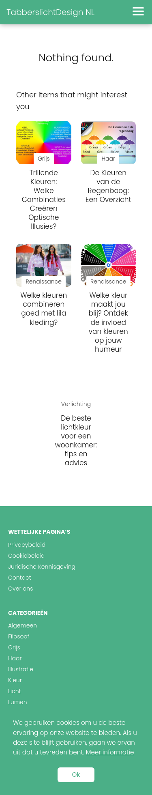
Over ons (20, 588)
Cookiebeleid (26, 556)
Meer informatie (110, 752)
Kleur (15, 680)
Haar (14, 658)
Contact (19, 578)
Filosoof (18, 636)
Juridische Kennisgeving (41, 567)
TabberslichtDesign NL (50, 12)
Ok (76, 774)
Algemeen (22, 625)
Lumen (17, 702)
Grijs (14, 647)
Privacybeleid (26, 545)
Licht (14, 691)
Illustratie (20, 669)
